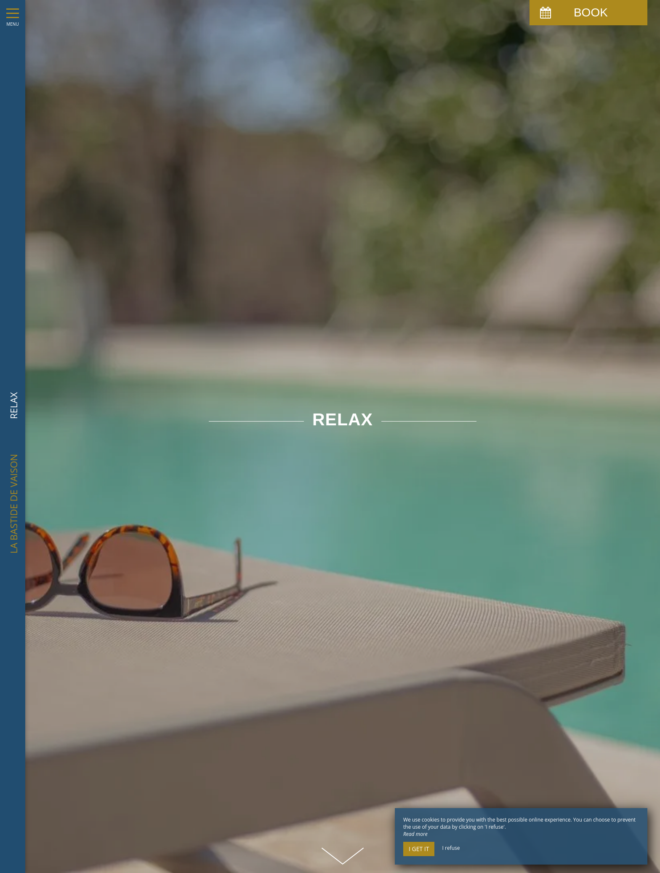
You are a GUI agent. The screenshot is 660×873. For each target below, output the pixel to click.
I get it (419, 849)
